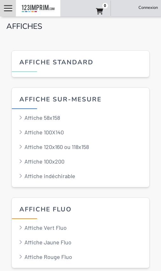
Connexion (148, 8)
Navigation (8, 8)
